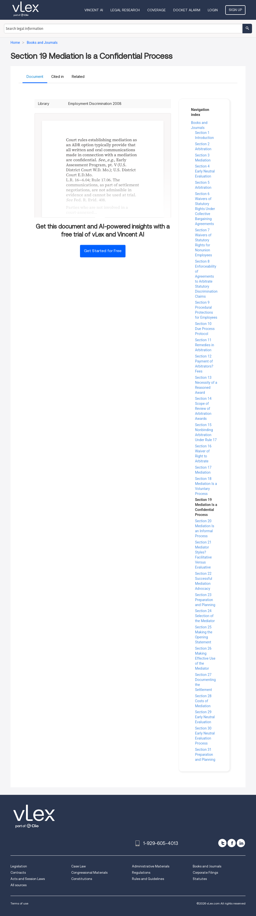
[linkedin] (241, 843)
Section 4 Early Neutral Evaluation (205, 171)
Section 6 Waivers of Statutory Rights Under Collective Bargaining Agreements (205, 209)
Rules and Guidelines (148, 879)
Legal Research (125, 10)
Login (213, 10)
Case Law (78, 866)
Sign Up (235, 10)
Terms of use (19, 903)
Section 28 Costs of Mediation (203, 701)
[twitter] (222, 843)
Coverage (156, 10)
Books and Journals (207, 866)
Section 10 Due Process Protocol (204, 329)
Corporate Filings (205, 872)
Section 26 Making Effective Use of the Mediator (205, 658)
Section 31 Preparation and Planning (205, 755)
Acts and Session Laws (27, 879)
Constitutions (81, 879)
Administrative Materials (150, 866)
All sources (18, 885)
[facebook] (232, 843)
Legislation (18, 866)
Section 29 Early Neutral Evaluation (205, 717)
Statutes (200, 879)
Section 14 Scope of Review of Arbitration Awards (203, 409)
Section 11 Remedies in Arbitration (204, 345)
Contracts (18, 872)
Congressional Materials (89, 872)
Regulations (141, 872)
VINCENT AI (93, 10)
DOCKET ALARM (186, 10)
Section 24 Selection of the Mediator (205, 616)
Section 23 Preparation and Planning (205, 600)
